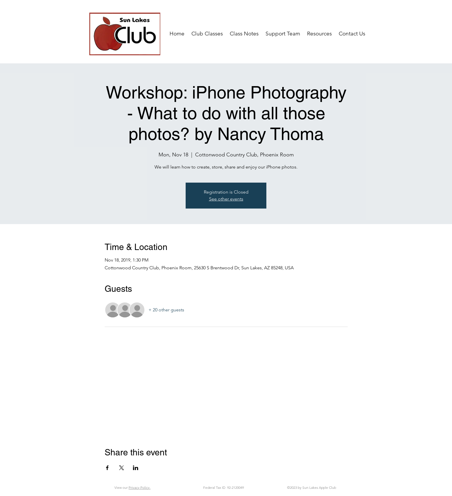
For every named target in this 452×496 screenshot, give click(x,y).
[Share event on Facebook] (107, 467)
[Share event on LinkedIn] (135, 467)
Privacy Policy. (139, 487)
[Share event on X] (121, 467)
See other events (226, 199)
